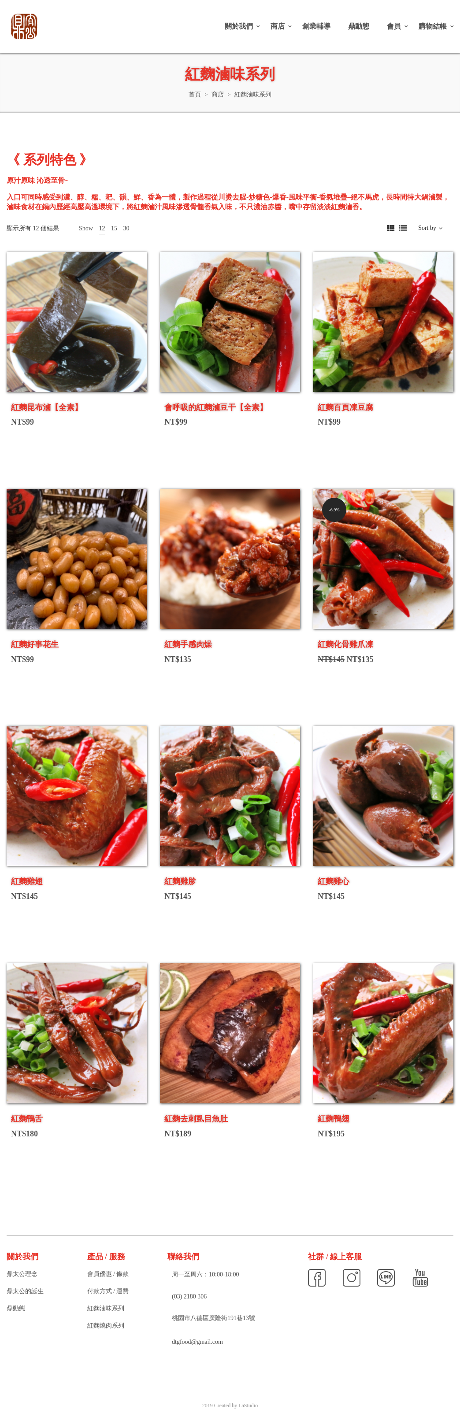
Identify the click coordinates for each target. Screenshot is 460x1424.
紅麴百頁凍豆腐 (345, 407)
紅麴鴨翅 (333, 1118)
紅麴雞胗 (180, 881)
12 (102, 228)
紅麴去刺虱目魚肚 (196, 1118)
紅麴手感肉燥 (188, 644)
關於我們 (239, 26)
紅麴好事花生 (35, 644)
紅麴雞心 (333, 881)
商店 (278, 26)
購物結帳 (433, 26)
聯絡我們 (183, 1256)
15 (114, 228)
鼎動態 (358, 26)
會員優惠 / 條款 (108, 1274)
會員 (394, 26)
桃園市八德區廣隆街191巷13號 (213, 1318)
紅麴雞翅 (27, 881)
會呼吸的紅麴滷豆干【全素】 (215, 407)
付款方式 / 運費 (108, 1291)
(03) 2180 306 (189, 1296)
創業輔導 (316, 26)
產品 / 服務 (106, 1256)
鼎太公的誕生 (25, 1291)
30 (126, 228)
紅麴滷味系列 (105, 1308)
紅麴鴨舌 (27, 1118)
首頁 (195, 94)
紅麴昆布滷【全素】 (46, 407)
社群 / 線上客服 (335, 1256)
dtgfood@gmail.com (197, 1342)
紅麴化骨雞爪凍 (345, 644)
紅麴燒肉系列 (105, 1325)
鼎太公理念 (22, 1274)
